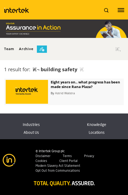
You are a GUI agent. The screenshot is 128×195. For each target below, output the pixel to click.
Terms (67, 156)
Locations (97, 132)
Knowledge (96, 124)
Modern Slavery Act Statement (58, 166)
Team (9, 48)
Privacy (89, 156)
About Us (31, 132)
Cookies (41, 161)
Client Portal (68, 161)
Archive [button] (26, 48)
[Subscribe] (42, 49)
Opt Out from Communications (58, 170)
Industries (31, 124)
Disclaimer (43, 156)
